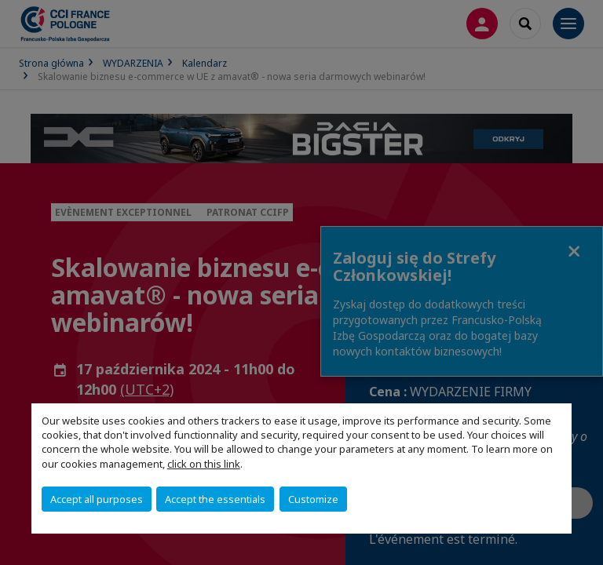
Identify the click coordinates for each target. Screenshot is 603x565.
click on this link (203, 464)
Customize (313, 499)
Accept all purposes (96, 499)
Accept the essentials (215, 499)
